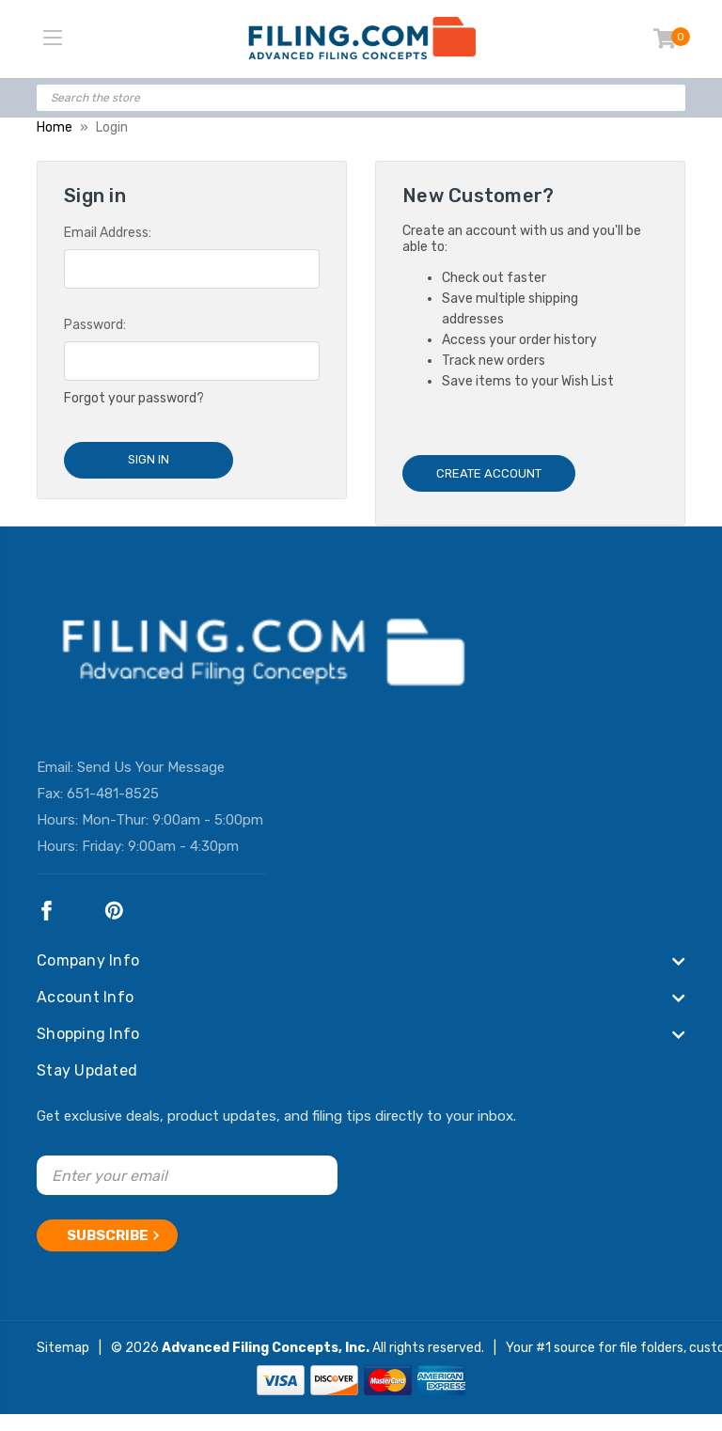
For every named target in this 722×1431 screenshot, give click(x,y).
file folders (651, 1348)
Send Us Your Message (151, 767)
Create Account (489, 473)
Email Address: (107, 233)
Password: (95, 325)
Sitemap (63, 1348)
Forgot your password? (134, 398)
